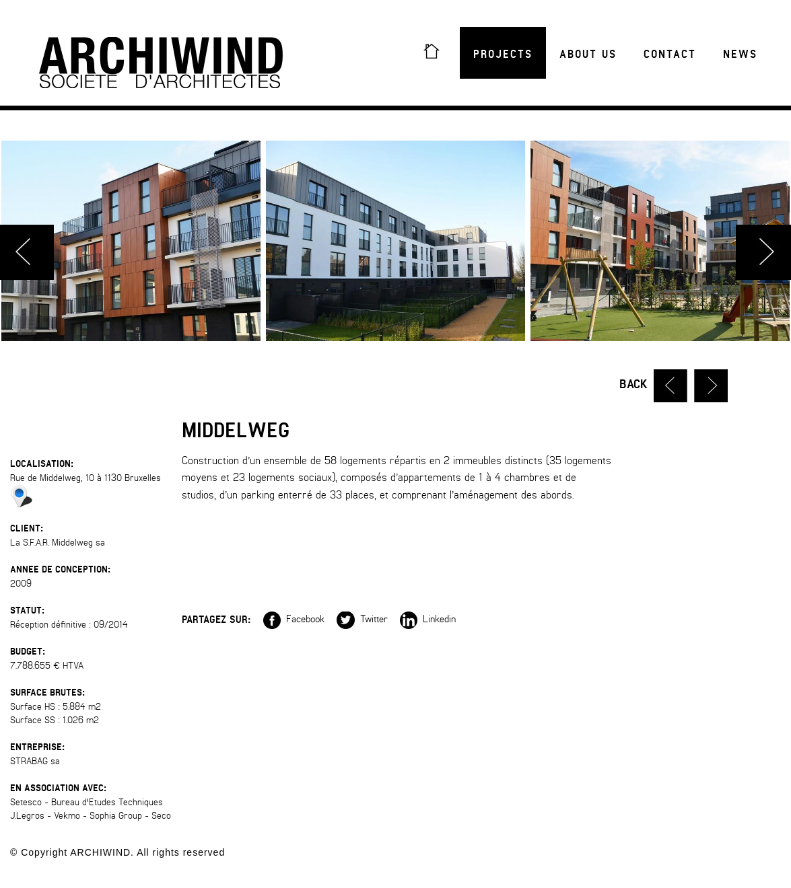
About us (588, 54)
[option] (395, 241)
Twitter (362, 619)
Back (633, 384)
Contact (670, 54)
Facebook (293, 619)
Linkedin (428, 619)
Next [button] (763, 252)
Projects (502, 54)
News (740, 54)
